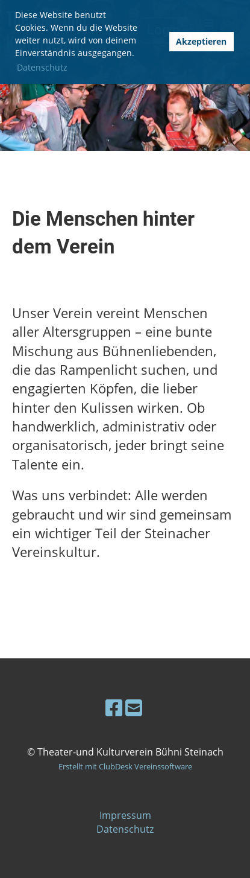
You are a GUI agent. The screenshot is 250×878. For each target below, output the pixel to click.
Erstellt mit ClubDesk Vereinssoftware (125, 766)
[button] (156, 42)
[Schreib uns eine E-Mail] (133, 708)
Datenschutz (125, 829)
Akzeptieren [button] (201, 41)
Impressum (125, 815)
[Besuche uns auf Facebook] (113, 708)
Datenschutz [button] (42, 67)
